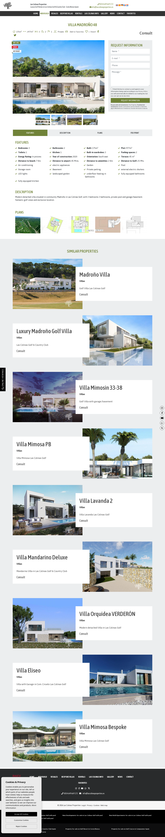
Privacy (89, 805)
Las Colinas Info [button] (92, 13)
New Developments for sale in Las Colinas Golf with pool (83, 815)
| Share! (92, 32)
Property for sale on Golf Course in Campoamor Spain (130, 829)
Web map (104, 805)
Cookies (96, 805)
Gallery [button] (104, 13)
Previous (16, 77)
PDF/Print (135, 133)
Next (101, 77)
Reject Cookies (21, 826)
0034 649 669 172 (105, 4)
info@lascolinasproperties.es (102, 7)
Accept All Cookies (21, 814)
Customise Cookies (21, 820)
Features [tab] (30, 133)
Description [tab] (65, 133)
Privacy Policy (143, 91)
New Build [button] (44, 13)
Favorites (131, 13)
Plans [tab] (99, 133)
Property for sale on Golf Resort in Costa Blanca (83, 829)
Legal (84, 805)
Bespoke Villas (66, 13)
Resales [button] (54, 13)
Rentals (78, 13)
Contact (121, 13)
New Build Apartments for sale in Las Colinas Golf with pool (130, 815)
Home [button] (35, 13)
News (112, 13)
